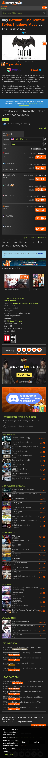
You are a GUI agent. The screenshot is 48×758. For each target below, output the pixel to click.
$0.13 (41, 168)
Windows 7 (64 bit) (14, 321)
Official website (10, 301)
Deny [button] (24, 742)
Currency (6, 144)
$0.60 (41, 199)
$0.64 (41, 210)
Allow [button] (36, 742)
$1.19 (41, 218)
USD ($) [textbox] (15, 144)
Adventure (23, 303)
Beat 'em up (33, 303)
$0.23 (41, 189)
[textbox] (19, 139)
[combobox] (27, 139)
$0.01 (41, 157)
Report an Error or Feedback (34, 237)
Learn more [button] (8, 754)
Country (6, 139)
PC (5, 119)
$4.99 (41, 229)
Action (15, 303)
